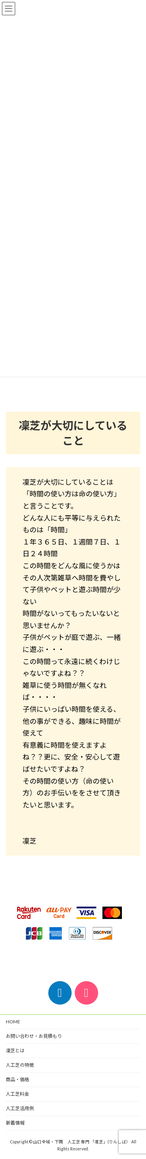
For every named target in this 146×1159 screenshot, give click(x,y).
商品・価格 (17, 1079)
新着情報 (15, 1123)
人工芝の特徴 (20, 1065)
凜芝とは (15, 1050)
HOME (13, 1022)
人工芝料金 (17, 1094)
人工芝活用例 (20, 1108)
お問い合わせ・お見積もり (34, 1036)
